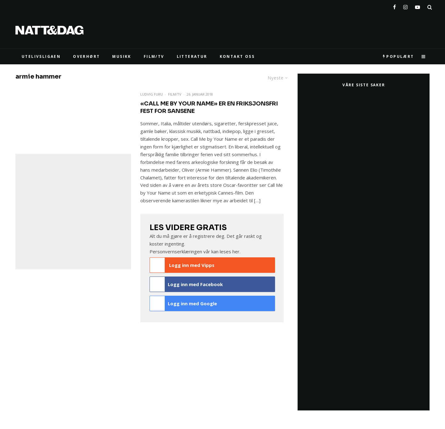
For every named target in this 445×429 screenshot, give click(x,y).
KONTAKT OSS (237, 56)
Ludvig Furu (151, 94)
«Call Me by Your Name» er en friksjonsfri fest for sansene (209, 107)
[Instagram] (405, 6)
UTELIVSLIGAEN (41, 56)
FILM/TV (154, 56)
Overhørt (86, 56)
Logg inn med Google (183, 303)
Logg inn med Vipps (182, 265)
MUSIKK (121, 56)
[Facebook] (394, 6)
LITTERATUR (192, 56)
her (235, 251)
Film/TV (174, 94)
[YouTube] (417, 6)
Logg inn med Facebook (186, 284)
